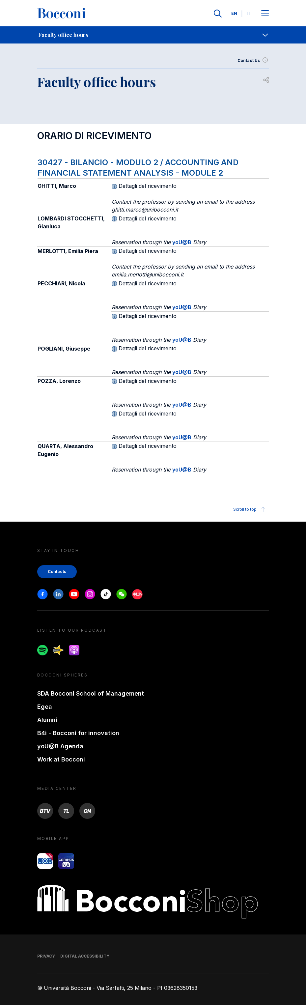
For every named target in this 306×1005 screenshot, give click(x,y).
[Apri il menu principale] (265, 13)
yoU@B (181, 242)
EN (234, 13)
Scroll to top (250, 509)
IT (249, 13)
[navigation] (153, 34)
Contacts (57, 571)
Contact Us (253, 61)
